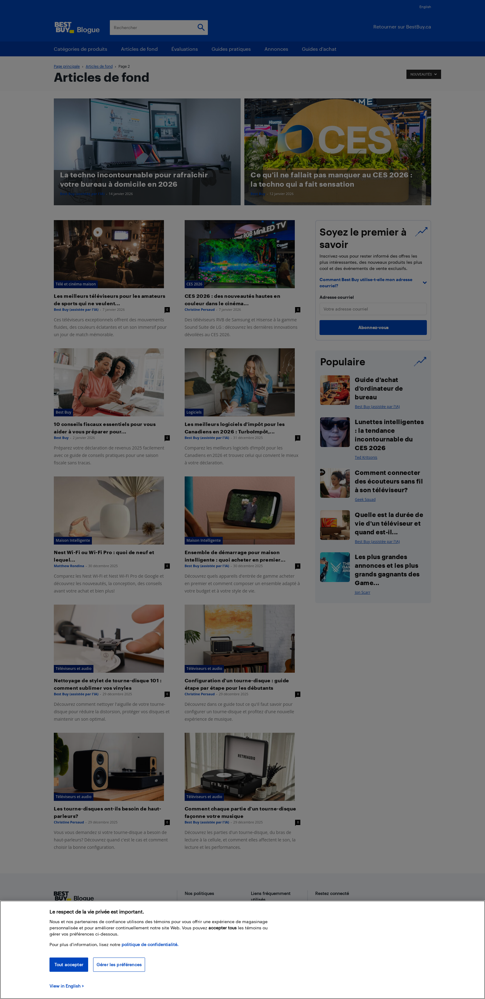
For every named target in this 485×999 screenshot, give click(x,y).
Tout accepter (68, 964)
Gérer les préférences (119, 964)
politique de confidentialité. (150, 944)
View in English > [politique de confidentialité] (66, 985)
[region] (242, 950)
